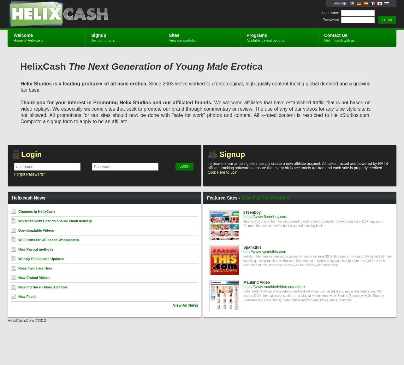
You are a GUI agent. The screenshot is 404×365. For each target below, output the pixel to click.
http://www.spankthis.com (264, 252)
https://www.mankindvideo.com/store (274, 287)
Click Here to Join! (223, 172)
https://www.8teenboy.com (265, 217)
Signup (232, 154)
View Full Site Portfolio (265, 197)
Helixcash (83, 14)
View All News (185, 305)
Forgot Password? (29, 174)
